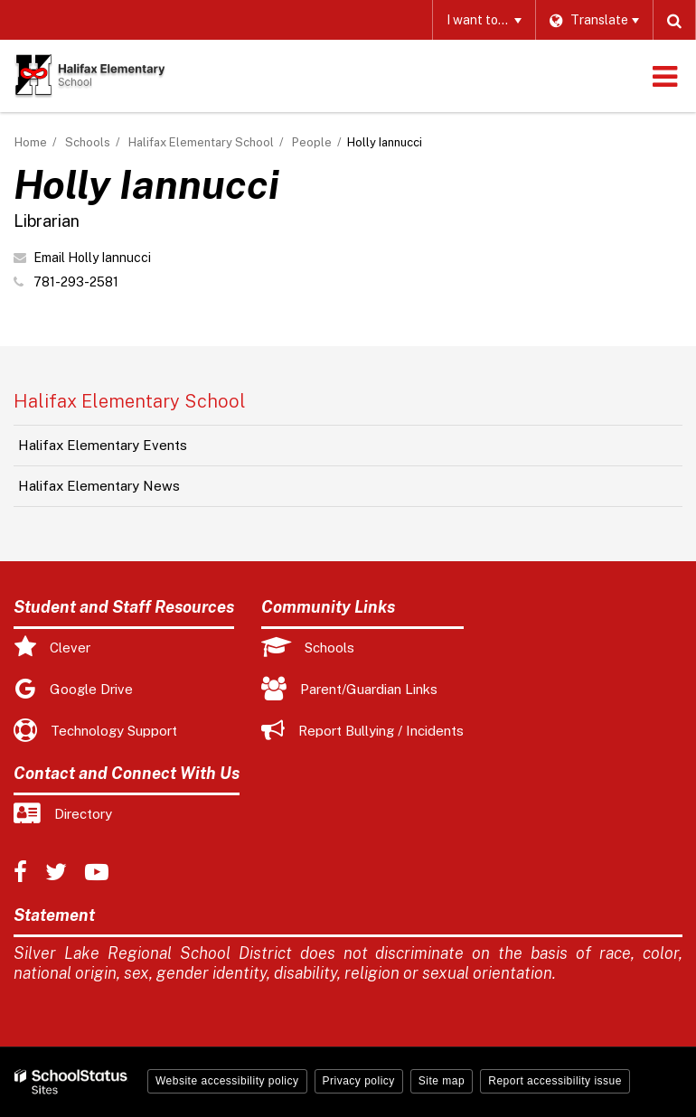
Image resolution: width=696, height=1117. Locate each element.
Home (30, 142)
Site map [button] (442, 1081)
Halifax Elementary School (201, 142)
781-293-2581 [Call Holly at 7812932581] (75, 282)
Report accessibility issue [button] (555, 1081)
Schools (87, 142)
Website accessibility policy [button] (227, 1081)
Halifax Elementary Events (102, 445)
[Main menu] (664, 76)
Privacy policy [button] (359, 1081)
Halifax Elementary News (99, 485)
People (312, 142)
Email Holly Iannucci (92, 257)
